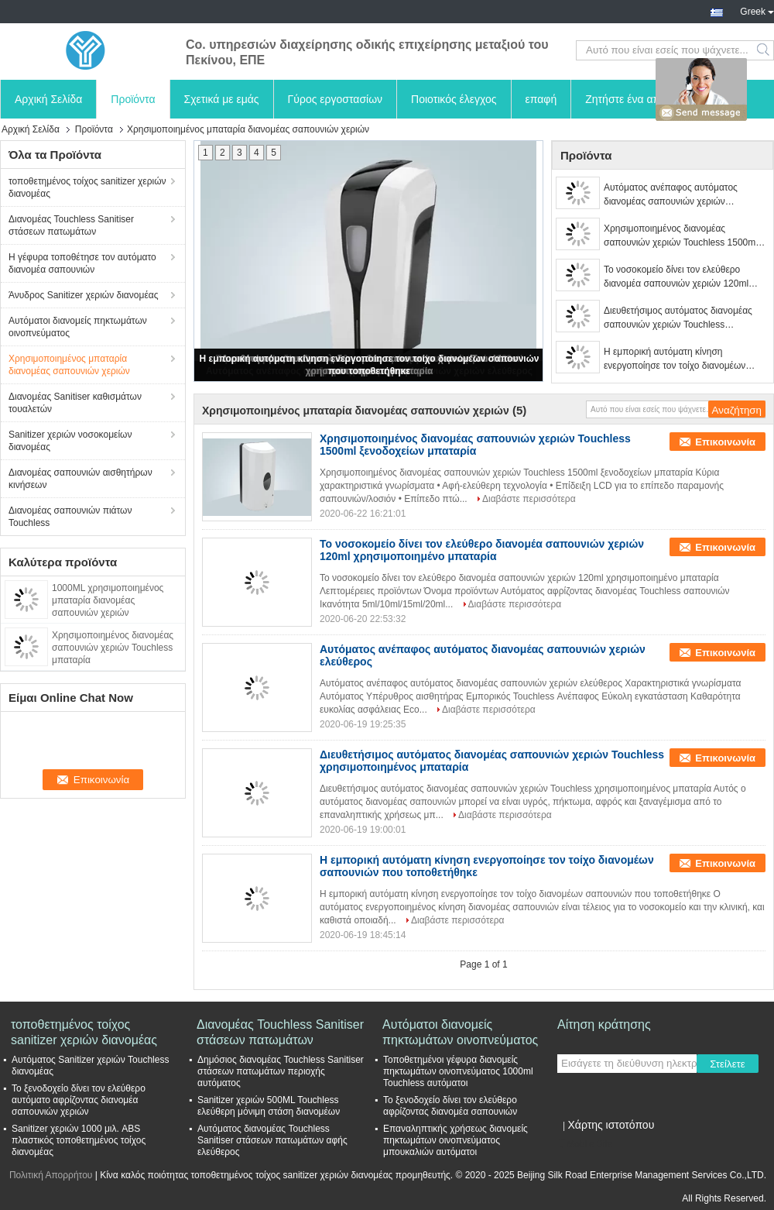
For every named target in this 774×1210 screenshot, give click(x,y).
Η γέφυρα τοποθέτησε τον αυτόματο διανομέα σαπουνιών (82, 263)
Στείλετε (727, 1064)
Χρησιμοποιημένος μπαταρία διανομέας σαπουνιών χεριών (69, 364)
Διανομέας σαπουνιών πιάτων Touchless (70, 516)
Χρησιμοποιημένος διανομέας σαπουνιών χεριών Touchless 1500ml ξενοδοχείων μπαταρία (681, 236)
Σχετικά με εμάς (221, 99)
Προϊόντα (133, 99)
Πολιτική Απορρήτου (50, 1175)
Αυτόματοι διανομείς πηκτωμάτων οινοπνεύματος (78, 327)
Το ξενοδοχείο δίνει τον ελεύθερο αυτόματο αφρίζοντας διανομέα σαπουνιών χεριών (79, 1100)
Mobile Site (584, 1144)
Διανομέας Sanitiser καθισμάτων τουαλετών (75, 402)
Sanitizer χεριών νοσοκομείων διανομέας (70, 440)
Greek (757, 10)
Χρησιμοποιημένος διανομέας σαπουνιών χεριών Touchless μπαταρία (112, 647)
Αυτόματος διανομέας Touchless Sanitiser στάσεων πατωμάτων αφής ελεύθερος (272, 1140)
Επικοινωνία (725, 442)
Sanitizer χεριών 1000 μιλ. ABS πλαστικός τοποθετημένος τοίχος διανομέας (79, 1140)
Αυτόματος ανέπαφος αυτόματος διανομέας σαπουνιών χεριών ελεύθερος (671, 195)
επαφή (541, 99)
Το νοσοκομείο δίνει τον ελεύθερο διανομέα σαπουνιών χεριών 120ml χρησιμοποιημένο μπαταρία (676, 277)
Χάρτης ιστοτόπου (610, 1125)
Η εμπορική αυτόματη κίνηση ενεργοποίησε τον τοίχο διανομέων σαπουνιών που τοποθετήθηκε (674, 359)
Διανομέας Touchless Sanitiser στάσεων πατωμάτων (71, 225)
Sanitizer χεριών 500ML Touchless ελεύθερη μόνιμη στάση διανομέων (268, 1106)
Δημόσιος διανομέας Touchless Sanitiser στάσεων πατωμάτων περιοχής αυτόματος (280, 1071)
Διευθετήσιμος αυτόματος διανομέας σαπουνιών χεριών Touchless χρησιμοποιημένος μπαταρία (678, 318)
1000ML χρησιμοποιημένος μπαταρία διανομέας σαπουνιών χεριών (107, 600)
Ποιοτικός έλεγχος (453, 99)
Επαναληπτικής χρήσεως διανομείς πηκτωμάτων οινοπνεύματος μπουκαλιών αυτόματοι (455, 1140)
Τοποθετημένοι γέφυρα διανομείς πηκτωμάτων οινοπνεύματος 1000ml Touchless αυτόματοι (458, 1071)
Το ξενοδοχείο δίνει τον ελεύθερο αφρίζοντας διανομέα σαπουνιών (450, 1106)
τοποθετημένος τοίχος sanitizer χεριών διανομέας (87, 187)
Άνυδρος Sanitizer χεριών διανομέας (83, 295)
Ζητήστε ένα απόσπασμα (645, 99)
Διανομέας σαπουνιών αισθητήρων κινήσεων (80, 478)
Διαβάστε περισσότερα (529, 498)
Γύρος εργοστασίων (335, 99)
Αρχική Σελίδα (48, 99)
